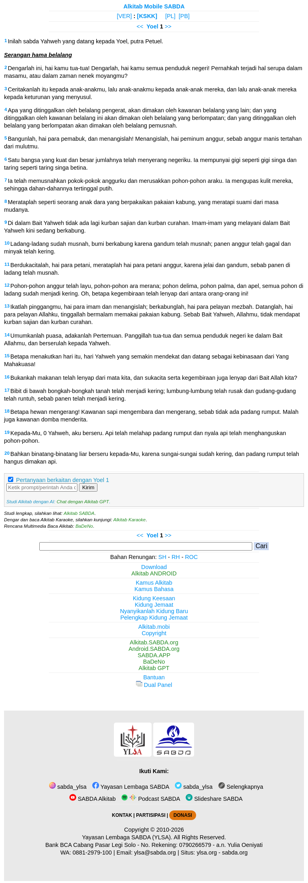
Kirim (88, 487)
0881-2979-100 (92, 852)
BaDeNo (84, 526)
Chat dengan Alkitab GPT (83, 501)
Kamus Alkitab (154, 582)
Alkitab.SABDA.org (154, 642)
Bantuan (154, 677)
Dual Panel (154, 685)
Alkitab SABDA (79, 513)
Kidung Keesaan (154, 598)
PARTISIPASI (150, 815)
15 (7, 355)
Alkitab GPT (154, 668)
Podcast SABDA (150, 799)
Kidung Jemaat (154, 604)
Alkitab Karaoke (129, 519)
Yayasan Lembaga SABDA (130, 787)
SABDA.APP (154, 655)
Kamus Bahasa (154, 589)
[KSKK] (147, 16)
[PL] (170, 16)
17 (7, 390)
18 (7, 411)
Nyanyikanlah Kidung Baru (154, 611)
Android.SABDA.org (153, 649)
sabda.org (235, 852)
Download (154, 567)
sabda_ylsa (68, 787)
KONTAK (122, 815)
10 (7, 243)
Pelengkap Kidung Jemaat (154, 617)
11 (7, 264)
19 (7, 432)
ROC (191, 557)
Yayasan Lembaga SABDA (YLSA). (127, 837)
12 (7, 285)
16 (7, 377)
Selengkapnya (240, 787)
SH (162, 557)
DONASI (182, 815)
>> (168, 26)
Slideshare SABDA (214, 799)
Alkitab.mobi (154, 627)
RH (176, 557)
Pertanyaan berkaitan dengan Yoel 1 (62, 480)
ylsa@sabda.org (155, 852)
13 (7, 306)
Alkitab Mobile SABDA (154, 6)
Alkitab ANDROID (154, 573)
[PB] (184, 16)
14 (7, 334)
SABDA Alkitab (92, 799)
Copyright (154, 633)
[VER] (124, 16)
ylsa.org (207, 852)
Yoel (152, 26)
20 (7, 453)
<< (140, 26)
